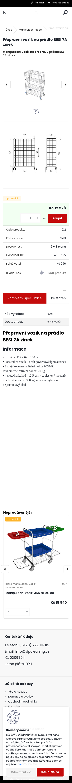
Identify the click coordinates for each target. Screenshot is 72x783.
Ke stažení (59, 298)
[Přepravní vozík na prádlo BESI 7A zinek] (36, 84)
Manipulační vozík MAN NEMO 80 (30, 593)
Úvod (9, 30)
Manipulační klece (30, 30)
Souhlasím (50, 772)
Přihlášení (40, 2)
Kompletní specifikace (25, 298)
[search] (65, 12)
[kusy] (30, 218)
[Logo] (35, 12)
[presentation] (7, 84)
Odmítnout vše (21, 772)
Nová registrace (60, 2)
